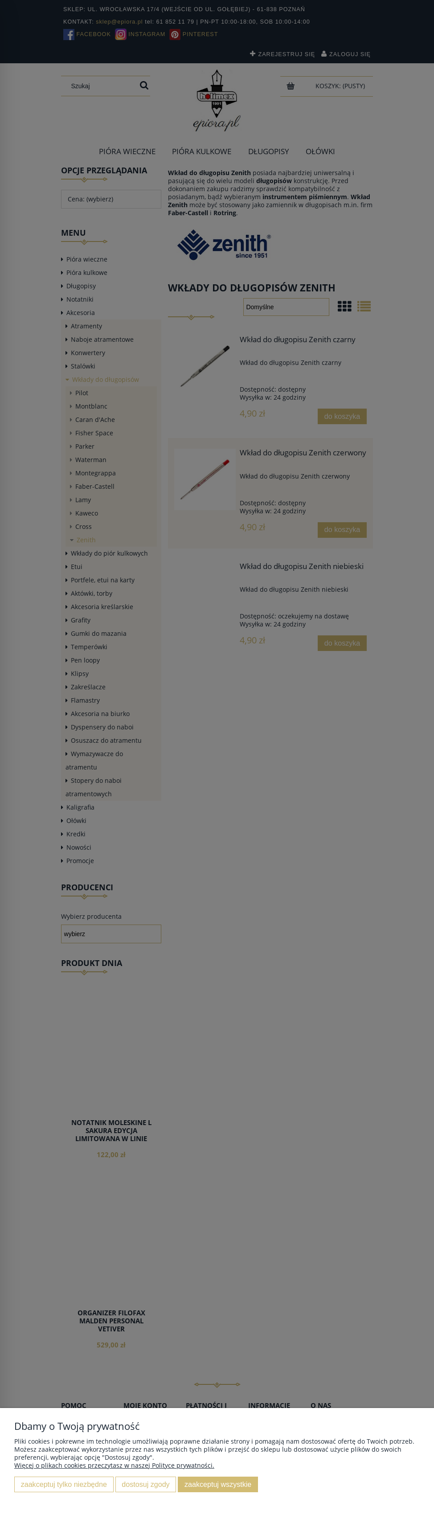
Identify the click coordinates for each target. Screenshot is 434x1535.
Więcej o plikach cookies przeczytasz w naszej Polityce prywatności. (114, 1465)
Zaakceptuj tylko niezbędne (64, 1484)
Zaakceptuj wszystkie (217, 1484)
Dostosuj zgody (145, 1484)
